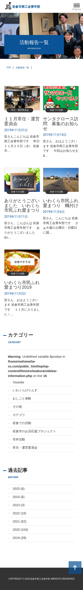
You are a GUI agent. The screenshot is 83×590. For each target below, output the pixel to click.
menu (76, 9)
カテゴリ (19, 415)
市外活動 (19, 439)
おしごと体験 (22, 398)
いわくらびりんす (25, 390)
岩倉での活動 (22, 423)
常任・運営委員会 (25, 447)
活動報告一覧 (22, 67)
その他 (17, 406)
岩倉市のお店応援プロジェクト (34, 431)
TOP (8, 67)
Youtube (18, 382)
